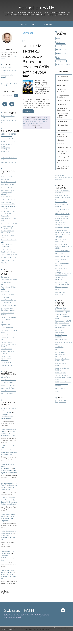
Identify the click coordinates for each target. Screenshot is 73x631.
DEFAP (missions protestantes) (60, 241)
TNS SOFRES (59, 347)
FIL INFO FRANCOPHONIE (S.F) (9, 159)
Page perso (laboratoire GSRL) (8, 71)
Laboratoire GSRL (61, 202)
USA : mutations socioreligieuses (62, 167)
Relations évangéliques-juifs (62, 135)
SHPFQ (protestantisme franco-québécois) (63, 274)
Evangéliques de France (8, 380)
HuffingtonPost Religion (8, 300)
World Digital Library (61, 287)
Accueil (24, 24)
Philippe (3, 431)
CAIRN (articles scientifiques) (5, 148)
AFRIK (2, 322)
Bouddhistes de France (8, 385)
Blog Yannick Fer (6, 179)
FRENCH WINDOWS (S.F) (8, 162)
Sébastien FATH (36, 8)
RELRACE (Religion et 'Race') (61, 269)
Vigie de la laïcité (6, 325)
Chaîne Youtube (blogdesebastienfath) (8, 203)
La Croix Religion (6, 303)
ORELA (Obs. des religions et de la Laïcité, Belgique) (8, 344)
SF (2, 450)
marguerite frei (6, 468)
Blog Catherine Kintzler (8, 252)
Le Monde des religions (8, 305)
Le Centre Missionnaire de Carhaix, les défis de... (9, 502)
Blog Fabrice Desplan (7, 185)
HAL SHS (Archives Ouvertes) (61, 336)
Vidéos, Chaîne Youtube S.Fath (8, 121)
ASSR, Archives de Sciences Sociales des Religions (62, 316)
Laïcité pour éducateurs (8, 294)
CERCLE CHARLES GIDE (8, 199)
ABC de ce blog (63, 76)
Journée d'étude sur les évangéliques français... (9, 433)
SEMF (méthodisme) (61, 225)
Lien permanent (29, 117)
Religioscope (5, 277)
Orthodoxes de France (8, 391)
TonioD (3, 485)
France (58, 50)
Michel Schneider (7, 533)
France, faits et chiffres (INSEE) (8, 288)
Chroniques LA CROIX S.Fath (8, 338)
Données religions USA (62, 339)
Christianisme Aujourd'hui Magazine (9, 331)
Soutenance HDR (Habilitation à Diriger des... (7, 519)
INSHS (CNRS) (59, 253)
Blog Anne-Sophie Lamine (9, 257)
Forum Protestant (6, 349)
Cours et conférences (60, 85)
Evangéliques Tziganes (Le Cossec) (9, 236)
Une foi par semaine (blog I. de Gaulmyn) (9, 318)
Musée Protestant (7, 176)
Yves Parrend (5, 500)
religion (58, 38)
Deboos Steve (6, 412)
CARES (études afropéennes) (60, 293)
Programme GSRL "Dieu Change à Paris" (63, 109)
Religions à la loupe (64, 147)
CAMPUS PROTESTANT (62, 256)
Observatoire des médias (9, 280)
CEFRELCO (58, 237)
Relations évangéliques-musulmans (60, 142)
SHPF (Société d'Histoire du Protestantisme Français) (63, 384)
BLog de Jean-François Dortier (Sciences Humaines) (62, 354)
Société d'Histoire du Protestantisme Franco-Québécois (63, 377)
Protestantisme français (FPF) (8, 241)
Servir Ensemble (6, 363)
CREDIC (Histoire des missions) (62, 265)
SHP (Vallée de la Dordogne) (60, 278)
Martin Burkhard (6, 572)
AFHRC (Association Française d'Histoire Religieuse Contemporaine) (61, 219)
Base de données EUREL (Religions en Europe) (63, 322)
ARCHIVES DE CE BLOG (8, 141)
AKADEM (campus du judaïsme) (7, 352)
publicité (26, 125)
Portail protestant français (6, 283)
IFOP (56, 350)
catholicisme (60, 42)
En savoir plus (9, 629)
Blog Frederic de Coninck (9, 223)
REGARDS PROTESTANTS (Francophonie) (9, 212)
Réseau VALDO (60, 289)
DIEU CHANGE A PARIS (62, 214)
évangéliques (61, 61)
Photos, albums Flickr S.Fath (7, 117)
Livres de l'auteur (64, 101)
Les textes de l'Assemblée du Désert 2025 (9, 487)
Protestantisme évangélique (62, 126)
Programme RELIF (64, 121)
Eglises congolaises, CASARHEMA (7, 245)
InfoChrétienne (6, 249)
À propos (48, 24)
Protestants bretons (62, 228)
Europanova (5, 297)
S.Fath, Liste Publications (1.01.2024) (9, 84)
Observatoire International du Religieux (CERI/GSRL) (63, 177)
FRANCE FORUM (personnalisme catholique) (6, 358)
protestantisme (61, 53)
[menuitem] (24, 24)
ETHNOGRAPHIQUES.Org (63, 388)
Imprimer (38, 127)
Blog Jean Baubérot (7, 216)
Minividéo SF (62, 104)
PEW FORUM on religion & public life (63, 343)
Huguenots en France (8, 260)
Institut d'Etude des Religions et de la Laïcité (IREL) (63, 197)
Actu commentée (63, 80)
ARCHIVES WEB (5, 151)
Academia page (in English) (7, 76)
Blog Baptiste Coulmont (8, 182)
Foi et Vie (4, 263)
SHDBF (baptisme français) (61, 260)
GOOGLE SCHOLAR (7, 139)
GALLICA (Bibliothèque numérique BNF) (62, 192)
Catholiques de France (8, 382)
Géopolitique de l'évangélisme (62, 96)
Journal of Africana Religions (61, 364)
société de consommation (35, 123)
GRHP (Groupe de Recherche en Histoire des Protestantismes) (62, 232)
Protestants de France (8, 393)
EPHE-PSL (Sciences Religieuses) (61, 205)
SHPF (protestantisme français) (62, 210)
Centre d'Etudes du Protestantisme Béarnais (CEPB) (63, 246)
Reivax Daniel (5, 554)
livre (57, 57)
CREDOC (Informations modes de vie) (62, 326)
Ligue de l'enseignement (9, 255)
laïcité (68, 65)
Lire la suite (28, 111)
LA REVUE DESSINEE (7, 327)
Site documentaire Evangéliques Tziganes (8, 309)
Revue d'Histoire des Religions (62, 369)
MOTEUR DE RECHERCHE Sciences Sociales (8, 135)
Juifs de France (5, 377)
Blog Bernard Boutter (8, 187)
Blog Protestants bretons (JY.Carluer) (9, 208)
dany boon (30, 121)
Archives (35, 24)
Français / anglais (6, 67)
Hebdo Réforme (6, 335)
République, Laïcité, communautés (63, 152)
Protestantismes (63, 131)
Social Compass (60, 373)
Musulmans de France (8, 388)
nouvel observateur (40, 121)
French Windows (6, 196)
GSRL (65, 50)
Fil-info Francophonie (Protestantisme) (7, 227)
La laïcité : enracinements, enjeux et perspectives (9, 452)
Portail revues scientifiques (59, 331)
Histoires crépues (6, 365)
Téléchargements (64, 157)
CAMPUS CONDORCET (62, 251)
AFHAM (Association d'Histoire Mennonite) (62, 283)
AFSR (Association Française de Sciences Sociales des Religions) (62, 310)
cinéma (25, 123)
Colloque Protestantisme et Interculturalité (7, 417)
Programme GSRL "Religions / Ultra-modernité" (63, 115)
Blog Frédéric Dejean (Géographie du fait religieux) (7, 192)
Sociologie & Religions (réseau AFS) (62, 360)
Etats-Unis (59, 65)
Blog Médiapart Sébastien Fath (9, 220)
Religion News (5, 291)
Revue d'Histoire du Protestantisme (7, 232)
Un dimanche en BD (62, 161)
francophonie (60, 46)
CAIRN (57, 391)
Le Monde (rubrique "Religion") (7, 314)
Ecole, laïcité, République (61, 90)
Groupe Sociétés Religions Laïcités (60, 401)
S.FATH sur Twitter (7, 144)
